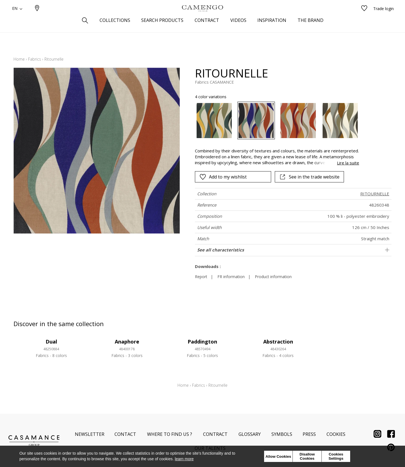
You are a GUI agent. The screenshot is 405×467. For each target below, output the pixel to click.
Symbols (281, 434)
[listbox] (274, 120)
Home (19, 59)
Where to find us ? (169, 434)
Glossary (249, 434)
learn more (184, 459)
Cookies (336, 434)
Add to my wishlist (223, 176)
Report (201, 276)
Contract (215, 434)
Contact (125, 434)
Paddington (202, 341)
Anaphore (127, 341)
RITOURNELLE (374, 193)
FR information (231, 276)
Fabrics (34, 59)
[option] (214, 120)
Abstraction (278, 341)
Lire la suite (348, 163)
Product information (273, 276)
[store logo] (202, 17)
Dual (51, 341)
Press (309, 434)
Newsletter (89, 434)
